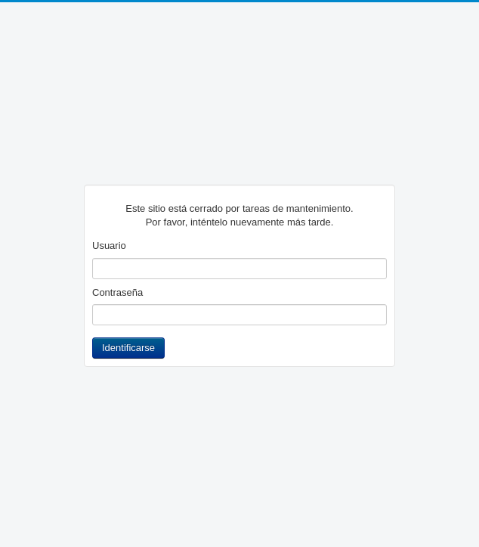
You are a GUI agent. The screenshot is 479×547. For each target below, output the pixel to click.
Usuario (109, 245)
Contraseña (117, 292)
